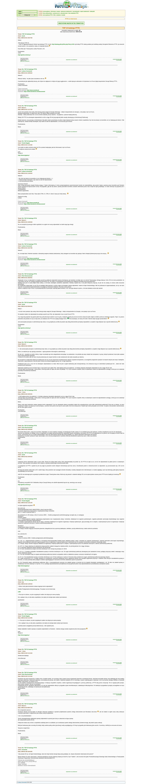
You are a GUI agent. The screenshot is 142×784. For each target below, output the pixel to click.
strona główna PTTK (47, 15)
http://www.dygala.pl (23, 155)
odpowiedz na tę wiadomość (71, 59)
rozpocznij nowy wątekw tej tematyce (117, 60)
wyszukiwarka (76, 11)
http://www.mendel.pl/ (33, 90)
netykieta (58, 15)
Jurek (23, 36)
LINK (19, 591)
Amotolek (24, 749)
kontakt (63, 15)
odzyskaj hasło (63, 13)
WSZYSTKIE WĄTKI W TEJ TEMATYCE (71, 23)
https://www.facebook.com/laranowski (34, 91)
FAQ (54, 15)
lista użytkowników (47, 13)
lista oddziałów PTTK (73, 13)
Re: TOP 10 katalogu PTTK (29, 69)
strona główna (46, 11)
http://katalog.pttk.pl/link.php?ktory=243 (63, 44)
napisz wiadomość (84, 11)
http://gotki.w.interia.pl (24, 55)
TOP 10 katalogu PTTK (28, 34)
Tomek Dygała (26, 143)
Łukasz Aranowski (27, 71)
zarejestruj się (56, 13)
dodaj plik (92, 11)
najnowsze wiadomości (66, 11)
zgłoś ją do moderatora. (25, 61)
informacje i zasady (55, 11)
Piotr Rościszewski (27, 276)
